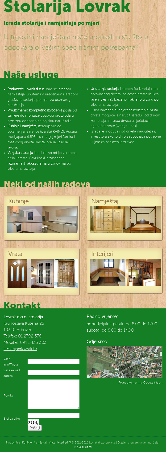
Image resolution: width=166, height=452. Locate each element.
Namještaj (40, 442)
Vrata (52, 442)
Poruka (8, 395)
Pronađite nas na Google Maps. (140, 382)
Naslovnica (13, 442)
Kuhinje (27, 442)
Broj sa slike (12, 418)
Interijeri (62, 442)
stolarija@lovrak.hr (20, 348)
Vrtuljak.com (83, 446)
